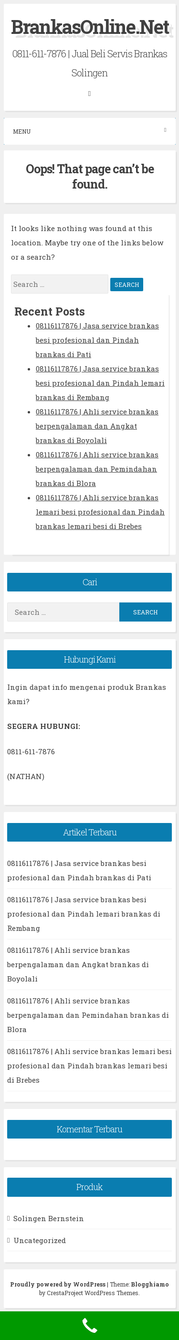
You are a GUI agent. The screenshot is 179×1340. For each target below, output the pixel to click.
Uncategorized (39, 1240)
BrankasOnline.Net (89, 26)
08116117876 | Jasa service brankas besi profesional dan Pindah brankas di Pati (97, 340)
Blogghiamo (150, 1284)
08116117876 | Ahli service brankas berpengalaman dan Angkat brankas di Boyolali (97, 426)
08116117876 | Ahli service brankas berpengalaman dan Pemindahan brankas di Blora (97, 469)
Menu (90, 131)
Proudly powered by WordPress (58, 1284)
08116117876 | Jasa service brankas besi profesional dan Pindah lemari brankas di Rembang (100, 383)
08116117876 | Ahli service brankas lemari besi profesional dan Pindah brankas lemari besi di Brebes (100, 512)
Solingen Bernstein (48, 1218)
